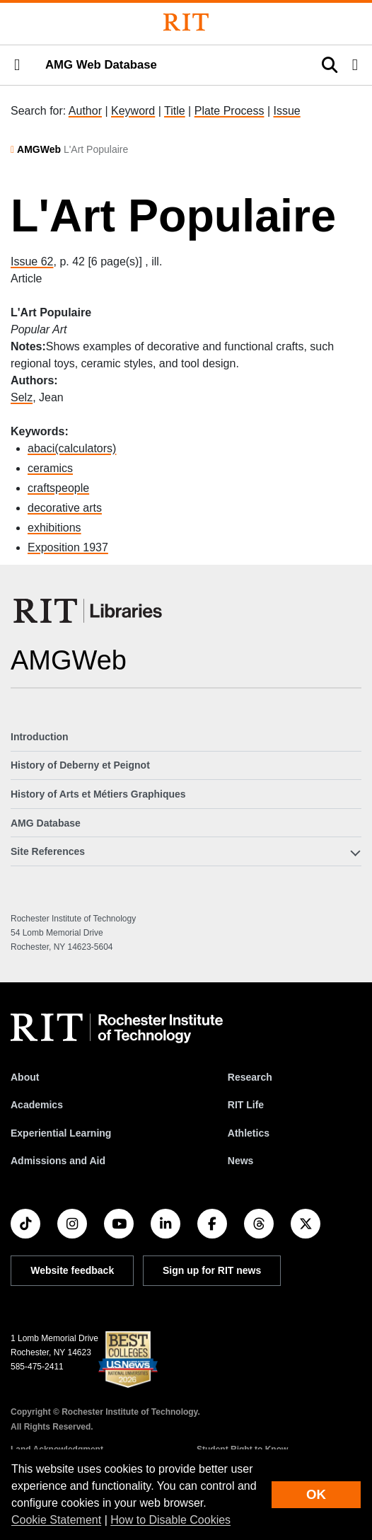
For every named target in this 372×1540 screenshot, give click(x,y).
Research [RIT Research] (250, 1077)
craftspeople (58, 488)
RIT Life (246, 1104)
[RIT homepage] (117, 1028)
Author (85, 111)
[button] (16, 65)
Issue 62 (32, 261)
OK (316, 1494)
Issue (286, 111)
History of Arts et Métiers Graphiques (98, 794)
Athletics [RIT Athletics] (248, 1133)
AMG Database (46, 823)
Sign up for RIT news (212, 1270)
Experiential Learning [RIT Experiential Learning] (61, 1133)
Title (174, 111)
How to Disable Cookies (170, 1520)
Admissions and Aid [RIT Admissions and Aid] (58, 1160)
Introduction (40, 736)
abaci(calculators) (72, 448)
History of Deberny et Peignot (80, 765)
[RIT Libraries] (89, 610)
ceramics (50, 468)
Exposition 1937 (68, 547)
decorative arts (65, 508)
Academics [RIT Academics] (37, 1104)
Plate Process (229, 111)
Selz (22, 397)
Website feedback (72, 1270)
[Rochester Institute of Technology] (186, 22)
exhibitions (54, 528)
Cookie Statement (56, 1520)
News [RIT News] (241, 1160)
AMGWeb (39, 149)
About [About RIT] (25, 1077)
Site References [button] (48, 851)
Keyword (133, 111)
